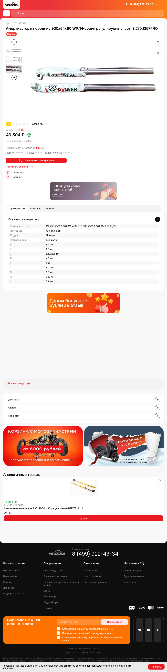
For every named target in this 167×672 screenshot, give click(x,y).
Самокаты (8, 581)
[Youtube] (148, 630)
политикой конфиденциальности (96, 632)
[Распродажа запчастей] (43, 445)
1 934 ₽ (40, 148)
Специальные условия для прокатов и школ (63, 583)
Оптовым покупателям (96, 581)
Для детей (8, 587)
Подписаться (115, 621)
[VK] (139, 630)
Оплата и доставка (53, 570)
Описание (35, 208)
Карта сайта (130, 581)
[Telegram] (157, 630)
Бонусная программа (55, 576)
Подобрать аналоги (20, 167)
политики (7, 668)
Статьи (47, 590)
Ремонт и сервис (133, 570)
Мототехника (10, 570)
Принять (156, 666)
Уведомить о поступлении (36, 160)
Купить (83, 517)
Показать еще (19, 383)
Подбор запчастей (13, 593)
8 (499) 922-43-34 (139, 4)
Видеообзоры (50, 601)
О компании (90, 570)
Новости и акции (93, 576)
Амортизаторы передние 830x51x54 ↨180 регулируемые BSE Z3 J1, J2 (43, 508)
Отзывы (49, 208)
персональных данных (101, 628)
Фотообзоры (50, 596)
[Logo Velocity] (11, 4)
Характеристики (17, 208)
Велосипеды (10, 576)
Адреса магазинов (134, 576)
